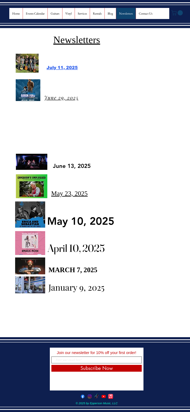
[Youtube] (103, 396)
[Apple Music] (110, 396)
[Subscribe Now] (96, 368)
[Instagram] (89, 396)
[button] (177, 13)
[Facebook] (82, 396)
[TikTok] (96, 396)
